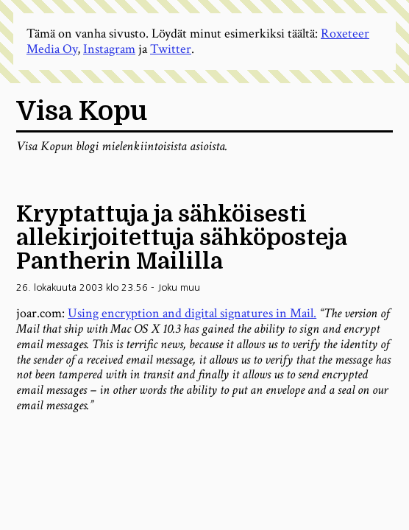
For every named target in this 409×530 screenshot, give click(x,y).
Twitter (170, 48)
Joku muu (178, 287)
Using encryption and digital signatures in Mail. (192, 313)
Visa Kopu (81, 111)
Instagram (109, 48)
